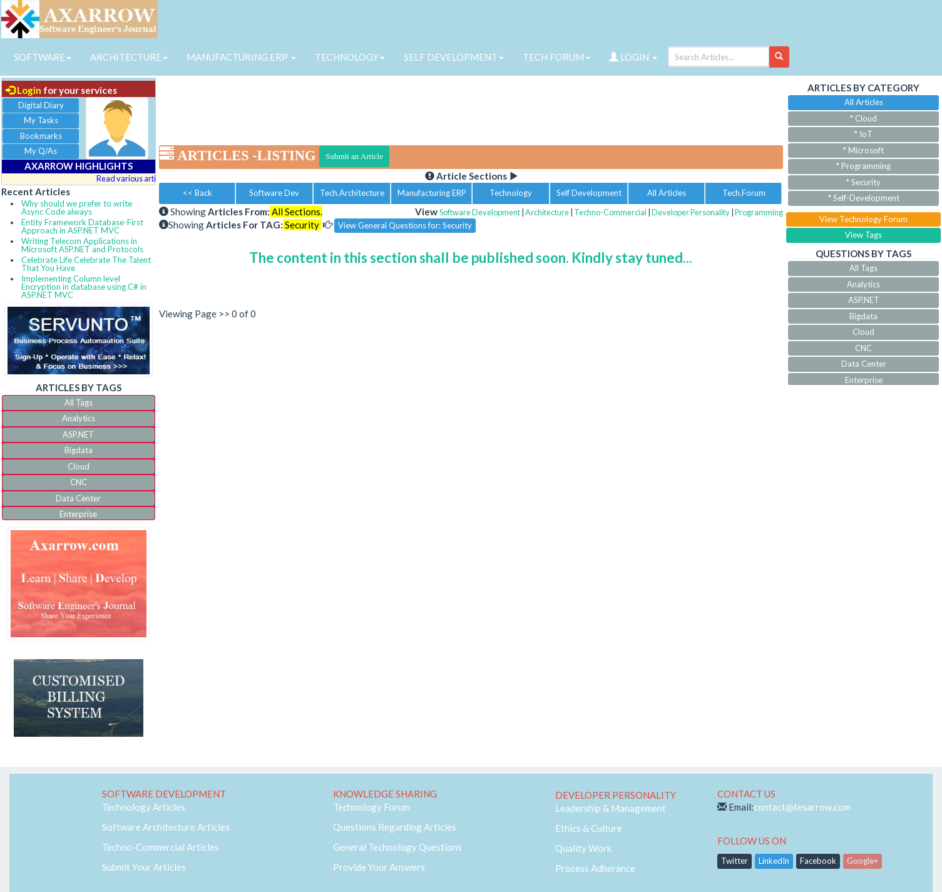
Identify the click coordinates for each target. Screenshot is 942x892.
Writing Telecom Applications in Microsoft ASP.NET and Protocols (82, 245)
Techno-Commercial (610, 212)
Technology (510, 193)
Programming (759, 212)
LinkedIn (774, 861)
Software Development (479, 212)
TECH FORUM (556, 57)
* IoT (863, 134)
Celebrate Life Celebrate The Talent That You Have (86, 264)
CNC (78, 482)
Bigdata (78, 450)
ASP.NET (78, 434)
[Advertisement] (471, 106)
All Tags (78, 402)
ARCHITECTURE (129, 57)
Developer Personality (691, 212)
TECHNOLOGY (350, 57)
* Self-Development (863, 198)
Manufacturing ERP (431, 193)
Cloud (79, 466)
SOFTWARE (42, 57)
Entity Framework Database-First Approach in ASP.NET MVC (82, 226)
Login (23, 90)
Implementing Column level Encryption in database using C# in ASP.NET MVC (83, 287)
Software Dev (274, 193)
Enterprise (78, 514)
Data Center (78, 498)
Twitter (734, 861)
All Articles (666, 193)
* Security (863, 182)
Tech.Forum (743, 193)
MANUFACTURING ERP (241, 57)
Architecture (547, 212)
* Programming (863, 166)
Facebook (818, 861)
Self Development (589, 193)
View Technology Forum (863, 219)
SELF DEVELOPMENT (454, 57)
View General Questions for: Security (405, 225)
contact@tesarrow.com (802, 807)
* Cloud (863, 118)
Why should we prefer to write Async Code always (76, 207)
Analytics (78, 418)
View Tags (863, 235)
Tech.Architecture (352, 193)
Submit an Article (354, 156)
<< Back (197, 193)
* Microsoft (863, 150)
